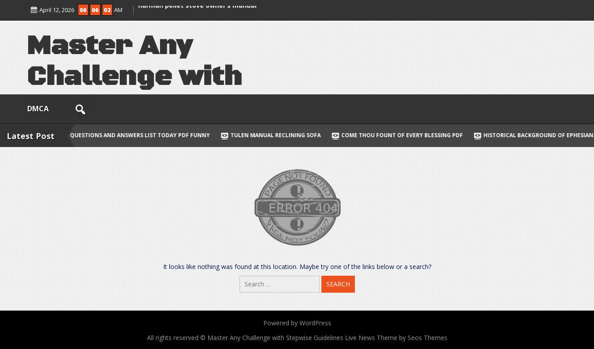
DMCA (38, 109)
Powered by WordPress (297, 323)
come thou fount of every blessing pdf (412, 135)
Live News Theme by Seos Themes (396, 337)
